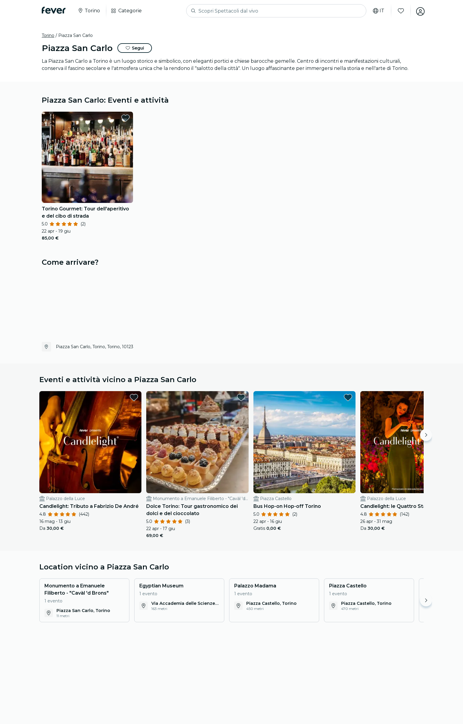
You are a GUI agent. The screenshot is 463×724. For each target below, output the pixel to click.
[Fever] (53, 10)
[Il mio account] (419, 11)
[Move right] (426, 435)
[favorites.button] (125, 118)
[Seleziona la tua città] (88, 11)
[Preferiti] (400, 11)
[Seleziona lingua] (378, 11)
